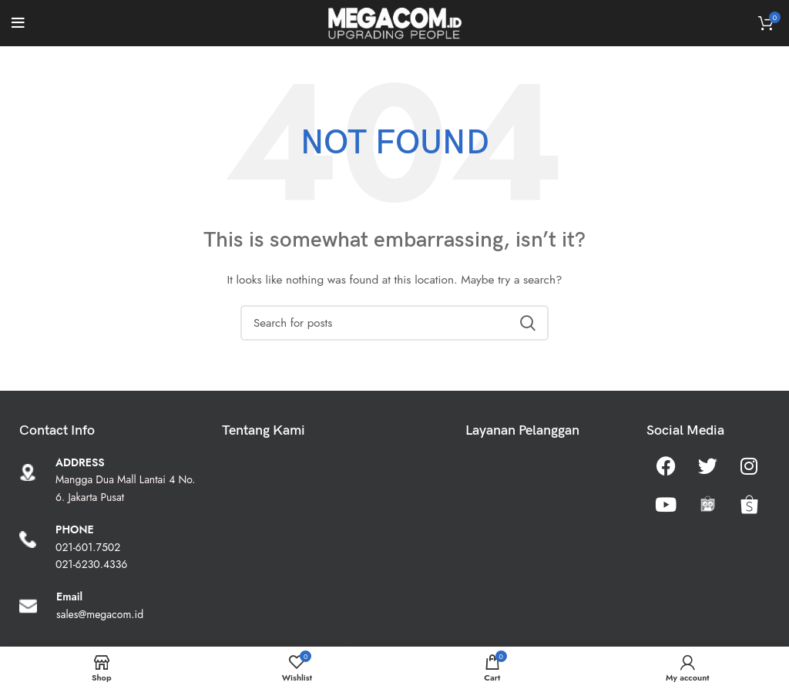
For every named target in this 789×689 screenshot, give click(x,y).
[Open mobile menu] (18, 23)
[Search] (394, 323)
